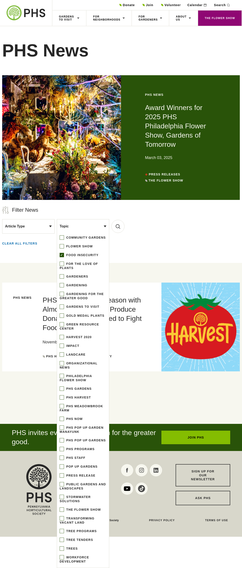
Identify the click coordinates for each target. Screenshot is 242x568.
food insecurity (82, 255)
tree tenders (79, 540)
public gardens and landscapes (83, 486)
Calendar (195, 5)
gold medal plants (84, 315)
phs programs (80, 449)
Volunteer (172, 5)
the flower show (83, 509)
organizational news (78, 365)
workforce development (74, 559)
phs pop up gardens (85, 440)
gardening (76, 285)
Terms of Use (216, 520)
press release (80, 475)
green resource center (79, 326)
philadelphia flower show (76, 378)
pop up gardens (81, 466)
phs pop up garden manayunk (82, 429)
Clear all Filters (19, 243)
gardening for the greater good (82, 296)
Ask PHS (203, 498)
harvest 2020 (78, 337)
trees (71, 548)
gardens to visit (82, 306)
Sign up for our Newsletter (203, 475)
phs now (74, 419)
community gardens (85, 237)
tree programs (81, 531)
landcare (75, 354)
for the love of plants (79, 266)
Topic (64, 226)
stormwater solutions (75, 499)
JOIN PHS (196, 437)
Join (149, 5)
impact (72, 346)
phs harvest (78, 397)
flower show (79, 246)
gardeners (76, 276)
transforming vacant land (77, 520)
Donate (129, 5)
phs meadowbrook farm (81, 408)
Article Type (15, 226)
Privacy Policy (162, 520)
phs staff (75, 458)
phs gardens (78, 388)
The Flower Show (220, 18)
